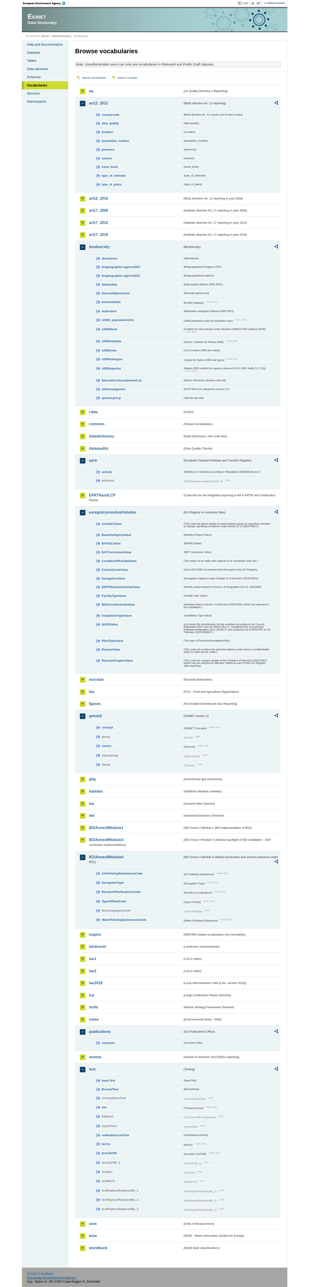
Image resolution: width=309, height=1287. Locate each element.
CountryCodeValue (115, 569)
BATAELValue (111, 543)
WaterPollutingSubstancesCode (124, 919)
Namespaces (36, 101)
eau (104, 1107)
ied (91, 815)
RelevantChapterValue (117, 660)
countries (108, 1043)
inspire (95, 934)
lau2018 (96, 983)
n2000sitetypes (112, 359)
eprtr (93, 460)
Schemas (34, 77)
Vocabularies (37, 85)
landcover (98, 946)
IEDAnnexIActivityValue (118, 604)
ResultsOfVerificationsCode (121, 892)
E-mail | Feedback (40, 1273)
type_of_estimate (114, 175)
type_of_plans (112, 184)
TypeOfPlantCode (114, 901)
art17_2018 (98, 235)
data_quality (110, 123)
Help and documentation (45, 44)
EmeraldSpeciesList (116, 293)
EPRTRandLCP (102, 495)
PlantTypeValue (112, 640)
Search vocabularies (94, 77)
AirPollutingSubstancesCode (122, 873)
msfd (93, 1007)
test (92, 1069)
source (106, 746)
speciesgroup (111, 398)
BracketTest (110, 1089)
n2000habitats (111, 341)
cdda (93, 412)
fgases (95, 704)
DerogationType (113, 882)
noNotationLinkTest (115, 1135)
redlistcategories (113, 389)
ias (91, 803)
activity (107, 472)
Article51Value (112, 524)
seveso (95, 1057)
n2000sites (109, 350)
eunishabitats (111, 302)
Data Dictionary (61, 36)
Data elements (37, 69)
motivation (109, 311)
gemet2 (95, 716)
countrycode (111, 114)
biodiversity (99, 247)
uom (93, 1224)
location (107, 132)
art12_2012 (98, 103)
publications (100, 1032)
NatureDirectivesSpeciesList (122, 380)
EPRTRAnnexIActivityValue (121, 587)
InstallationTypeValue (117, 615)
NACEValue (110, 624)
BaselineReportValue (116, 535)
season (107, 158)
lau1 (92, 959)
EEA (45, 3)
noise (94, 1019)
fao (92, 692)
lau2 (92, 971)
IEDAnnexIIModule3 (106, 840)
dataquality (109, 284)
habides (96, 791)
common (97, 424)
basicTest (108, 1080)
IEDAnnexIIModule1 (106, 828)
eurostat (96, 679)
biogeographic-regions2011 (121, 275)
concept (107, 727)
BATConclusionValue (116, 552)
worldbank (98, 1248)
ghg (92, 779)
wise (93, 1236)
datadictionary (101, 436)
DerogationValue (113, 578)
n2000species (111, 368)
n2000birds (109, 329)
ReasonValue (111, 649)
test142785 (109, 1153)
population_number (115, 141)
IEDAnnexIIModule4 (106, 857)
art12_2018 (98, 198)
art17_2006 (98, 210)
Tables (32, 60)
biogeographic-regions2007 (121, 267)
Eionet (45, 36)
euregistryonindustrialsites (112, 512)
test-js (106, 1144)
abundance (109, 258)
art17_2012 (98, 223)
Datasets (33, 52)
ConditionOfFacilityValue (119, 561)
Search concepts (127, 77)
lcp (91, 995)
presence (108, 149)
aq (91, 91)
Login (245, 3)
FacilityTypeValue (114, 595)
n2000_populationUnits (118, 320)
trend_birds (110, 167)
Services (33, 93)
